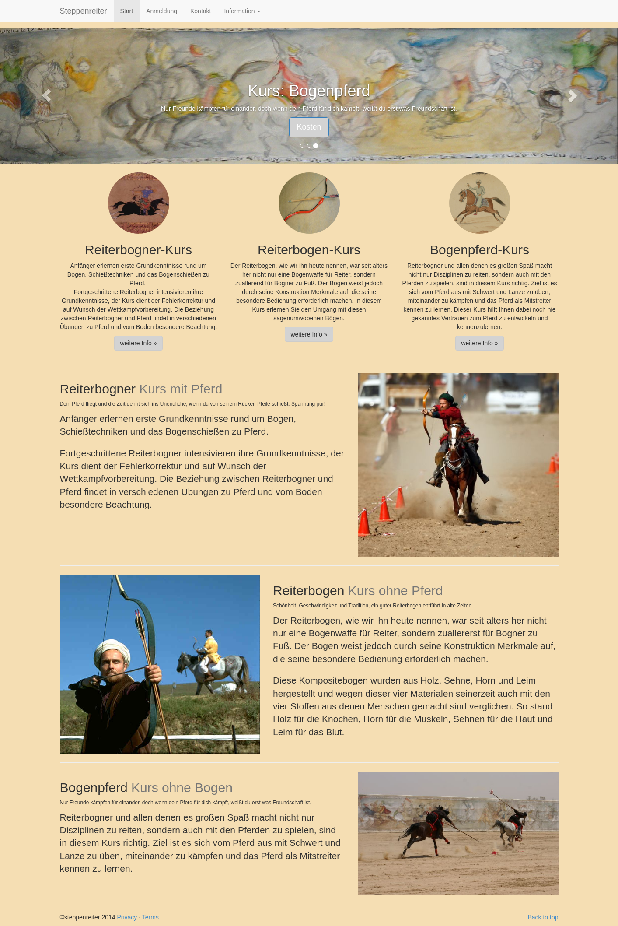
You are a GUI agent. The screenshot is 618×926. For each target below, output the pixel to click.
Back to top (542, 917)
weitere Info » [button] (138, 343)
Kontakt (200, 10)
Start (126, 10)
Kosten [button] (309, 127)
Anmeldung (161, 10)
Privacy (127, 917)
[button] (46, 96)
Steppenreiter (83, 11)
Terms (150, 917)
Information (242, 10)
